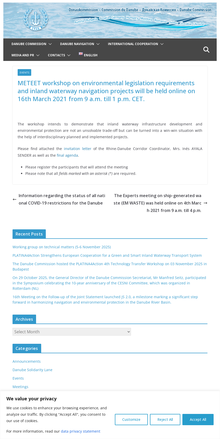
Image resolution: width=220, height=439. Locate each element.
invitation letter (73, 148)
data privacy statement (79, 431)
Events (24, 72)
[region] (110, 415)
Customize (131, 419)
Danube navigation (77, 44)
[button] (49, 44)
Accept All (198, 419)
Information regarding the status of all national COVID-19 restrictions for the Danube (59, 199)
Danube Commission (29, 44)
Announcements (26, 356)
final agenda (51, 155)
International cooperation (133, 44)
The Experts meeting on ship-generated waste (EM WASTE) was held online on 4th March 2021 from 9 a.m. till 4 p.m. (160, 203)
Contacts (56, 55)
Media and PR (23, 55)
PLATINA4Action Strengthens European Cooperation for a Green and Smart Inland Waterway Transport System (105, 255)
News (17, 389)
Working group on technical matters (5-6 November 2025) (60, 246)
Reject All (165, 419)
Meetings (20, 381)
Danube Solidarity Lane (32, 364)
